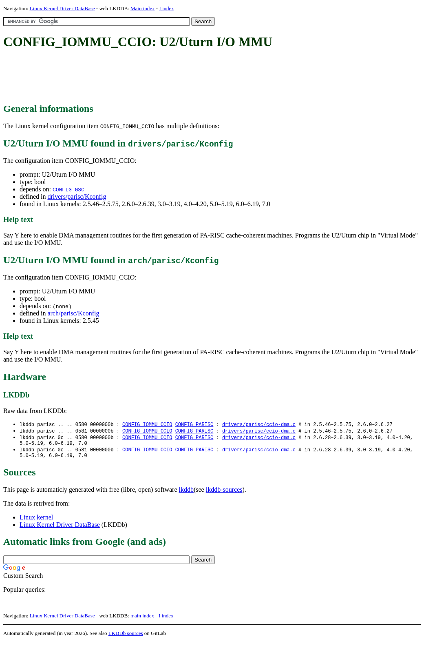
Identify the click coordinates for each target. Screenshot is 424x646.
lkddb (186, 493)
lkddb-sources (224, 493)
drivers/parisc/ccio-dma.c (259, 424)
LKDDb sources (125, 637)
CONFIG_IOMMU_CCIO (147, 424)
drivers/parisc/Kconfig (76, 196)
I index (166, 8)
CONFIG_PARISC (194, 424)
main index (142, 620)
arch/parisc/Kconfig (73, 313)
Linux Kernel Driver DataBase (62, 8)
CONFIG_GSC (68, 189)
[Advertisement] (151, 76)
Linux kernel (36, 521)
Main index (142, 8)
